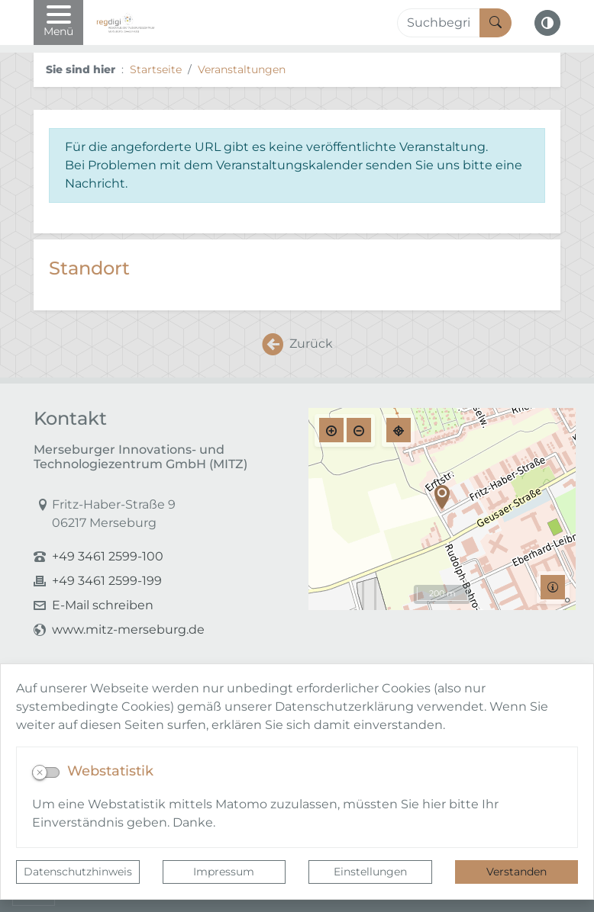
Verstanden (516, 871)
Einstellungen (370, 871)
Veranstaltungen (242, 69)
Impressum (223, 871)
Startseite (156, 69)
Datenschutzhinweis (78, 871)
